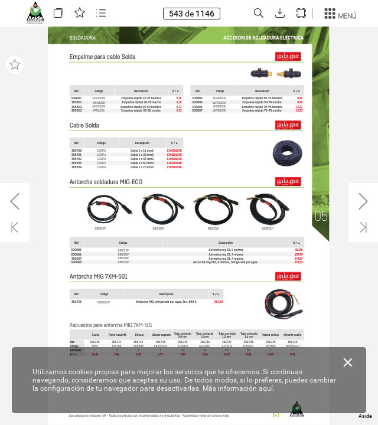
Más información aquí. (239, 388)
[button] (58, 13)
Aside (365, 416)
